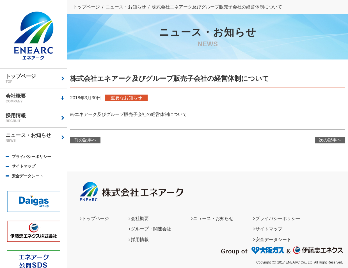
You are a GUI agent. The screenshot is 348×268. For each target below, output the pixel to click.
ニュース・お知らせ (36, 137)
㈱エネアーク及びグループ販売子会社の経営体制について (128, 114)
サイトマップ (23, 166)
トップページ (36, 79)
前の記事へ (85, 140)
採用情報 (36, 118)
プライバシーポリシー (31, 156)
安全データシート (27, 176)
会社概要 (36, 98)
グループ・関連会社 (151, 228)
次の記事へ (330, 140)
